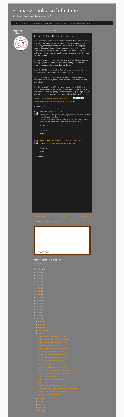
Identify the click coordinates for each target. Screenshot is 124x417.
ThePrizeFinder (39, 263)
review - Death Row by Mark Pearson (51, 361)
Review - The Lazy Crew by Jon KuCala (52, 364)
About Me (24, 23)
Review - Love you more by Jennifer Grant (52, 336)
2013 (38, 312)
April (40, 408)
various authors (62, 101)
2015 (38, 306)
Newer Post (39, 216)
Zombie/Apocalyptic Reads (80, 23)
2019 (38, 294)
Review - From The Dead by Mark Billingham (53, 391)
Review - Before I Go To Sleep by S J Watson (54, 373)
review (42, 101)
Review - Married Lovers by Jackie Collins (52, 358)
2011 (38, 319)
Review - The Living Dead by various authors (53, 385)
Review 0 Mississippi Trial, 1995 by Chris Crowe (54, 376)
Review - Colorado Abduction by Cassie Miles (54, 339)
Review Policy (37, 23)
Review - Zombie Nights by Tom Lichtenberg (53, 348)
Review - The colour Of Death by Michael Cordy (54, 342)
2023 (38, 282)
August (41, 333)
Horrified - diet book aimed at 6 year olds (52, 367)
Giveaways (49, 23)
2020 (38, 291)
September (42, 330)
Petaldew (43, 112)
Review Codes (62, 23)
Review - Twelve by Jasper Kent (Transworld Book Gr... (57, 370)
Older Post (85, 216)
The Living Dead (50, 101)
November (42, 324)
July (40, 398)
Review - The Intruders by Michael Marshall (53, 355)
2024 (38, 279)
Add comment (40, 156)
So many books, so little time (45, 10)
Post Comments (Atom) (52, 221)
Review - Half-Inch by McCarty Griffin (51, 351)
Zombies (72, 101)
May (40, 404)
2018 (38, 297)
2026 (38, 272)
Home (15, 23)
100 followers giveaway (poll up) (49, 345)
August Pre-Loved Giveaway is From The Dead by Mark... (58, 388)
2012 (38, 315)
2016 (38, 303)
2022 (38, 285)
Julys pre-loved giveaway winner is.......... (52, 395)
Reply (42, 133)
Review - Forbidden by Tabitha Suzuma (51, 379)
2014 (38, 309)
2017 (38, 300)
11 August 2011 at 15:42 (55, 112)
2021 (38, 288)
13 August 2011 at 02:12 (73, 140)
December (42, 321)
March (40, 411)
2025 (38, 275)
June (40, 401)
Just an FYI (42, 382)
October (41, 327)
